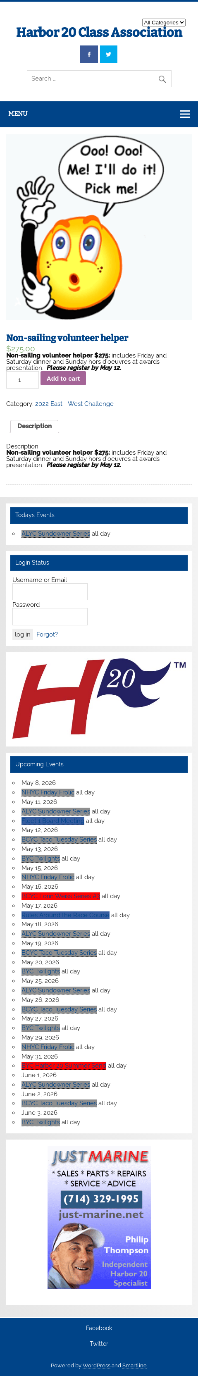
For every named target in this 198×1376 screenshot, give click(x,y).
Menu (17, 113)
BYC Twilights (40, 858)
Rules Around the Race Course (65, 915)
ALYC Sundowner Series (55, 533)
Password (26, 604)
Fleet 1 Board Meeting (52, 821)
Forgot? (47, 634)
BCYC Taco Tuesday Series (59, 839)
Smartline (134, 1365)
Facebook (99, 1328)
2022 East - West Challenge (74, 404)
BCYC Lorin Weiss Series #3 (60, 896)
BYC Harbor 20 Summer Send (63, 1065)
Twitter (99, 1344)
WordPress (96, 1365)
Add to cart (63, 378)
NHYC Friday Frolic (47, 792)
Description (34, 426)
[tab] (34, 426)
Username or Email (39, 580)
